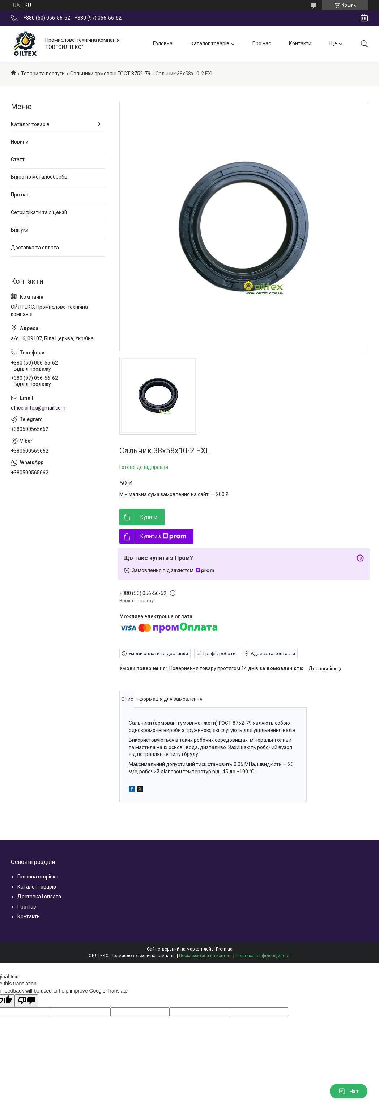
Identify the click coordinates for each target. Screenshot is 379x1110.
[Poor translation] (26, 1000)
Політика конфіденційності (263, 955)
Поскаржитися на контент (205, 955)
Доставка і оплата (39, 896)
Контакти (300, 43)
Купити (148, 517)
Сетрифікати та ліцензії (39, 212)
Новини (20, 142)
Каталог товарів (210, 43)
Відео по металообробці (40, 177)
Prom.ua (224, 949)
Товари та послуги (43, 73)
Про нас (261, 43)
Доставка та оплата (35, 247)
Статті (18, 159)
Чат (348, 1091)
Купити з (163, 536)
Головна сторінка (37, 877)
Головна (163, 43)
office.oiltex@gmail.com (38, 408)
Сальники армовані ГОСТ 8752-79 (110, 73)
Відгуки (20, 230)
